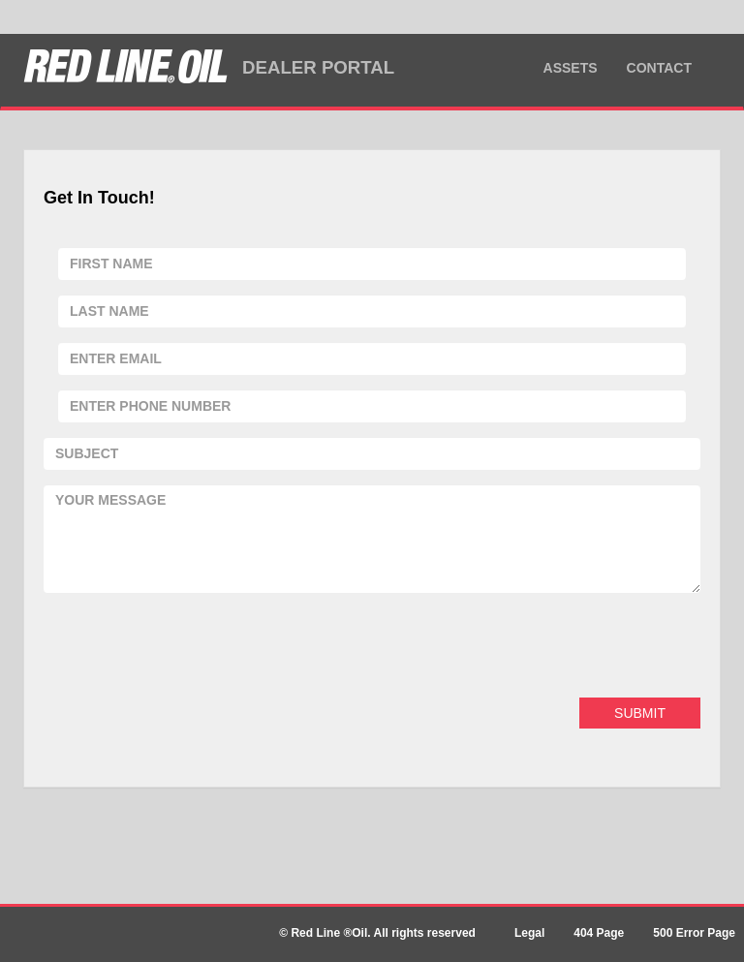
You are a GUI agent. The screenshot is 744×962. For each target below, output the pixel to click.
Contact (659, 68)
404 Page (599, 933)
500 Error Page (694, 933)
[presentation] (191, 645)
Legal (529, 933)
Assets (570, 68)
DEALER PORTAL (318, 67)
